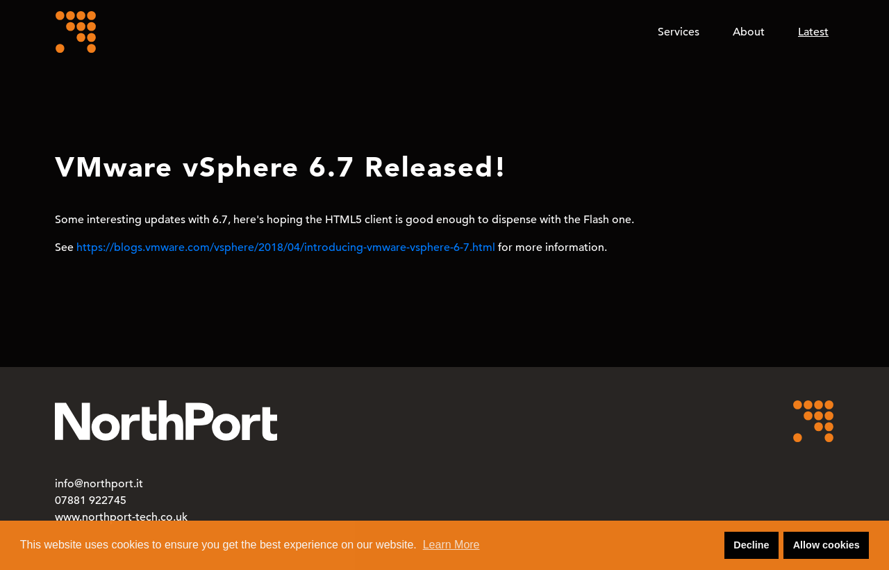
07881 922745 (90, 500)
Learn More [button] (451, 545)
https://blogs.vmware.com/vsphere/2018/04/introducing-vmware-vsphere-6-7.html (285, 247)
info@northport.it (99, 484)
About (749, 32)
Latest (813, 32)
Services (678, 32)
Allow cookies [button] (826, 545)
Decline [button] (751, 545)
